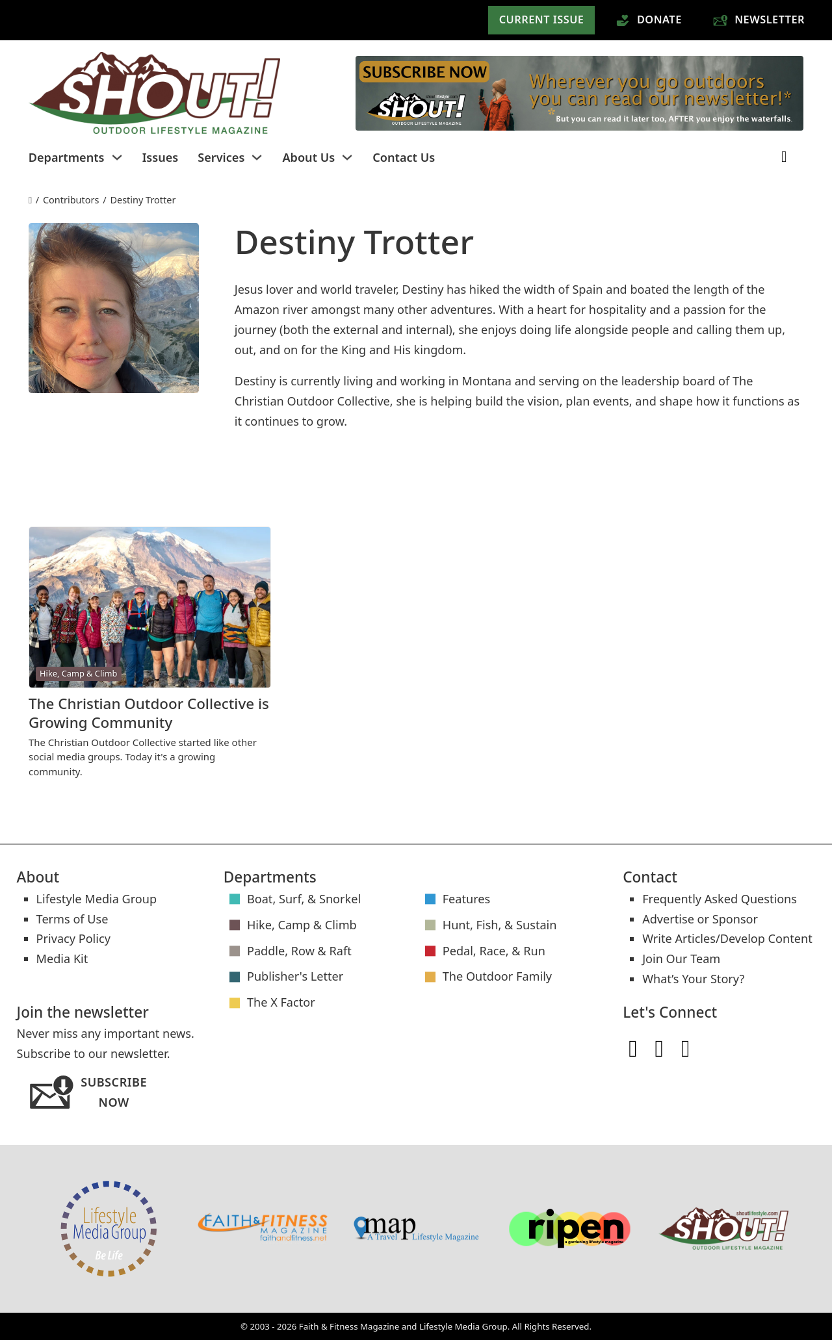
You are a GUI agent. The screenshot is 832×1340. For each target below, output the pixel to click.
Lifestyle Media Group (96, 899)
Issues (160, 157)
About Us (308, 157)
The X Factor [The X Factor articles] (281, 1002)
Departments (67, 157)
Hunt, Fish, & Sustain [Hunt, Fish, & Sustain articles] (500, 925)
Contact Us (403, 157)
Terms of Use (72, 919)
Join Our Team (681, 958)
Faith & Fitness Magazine (349, 1326)
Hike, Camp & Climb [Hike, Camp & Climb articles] (302, 925)
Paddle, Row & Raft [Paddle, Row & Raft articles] (299, 951)
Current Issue (541, 19)
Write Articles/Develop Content (727, 938)
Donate (649, 19)
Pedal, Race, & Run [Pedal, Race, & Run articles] (494, 951)
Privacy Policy (73, 938)
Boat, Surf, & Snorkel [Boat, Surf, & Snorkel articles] (304, 899)
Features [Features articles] (467, 899)
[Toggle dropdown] (117, 157)
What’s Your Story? (693, 978)
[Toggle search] (783, 157)
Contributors (71, 200)
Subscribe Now (88, 1093)
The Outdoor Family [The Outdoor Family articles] (497, 976)
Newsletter (759, 19)
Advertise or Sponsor (700, 919)
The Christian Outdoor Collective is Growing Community (149, 713)
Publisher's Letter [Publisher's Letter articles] (295, 976)
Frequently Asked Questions (719, 899)
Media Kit (62, 958)
